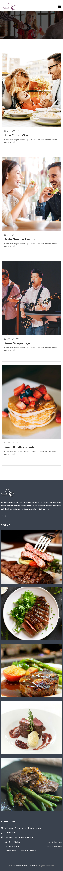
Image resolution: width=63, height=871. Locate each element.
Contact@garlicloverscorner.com (19, 838)
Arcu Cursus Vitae (16, 135)
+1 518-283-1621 (11, 833)
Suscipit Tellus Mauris (19, 447)
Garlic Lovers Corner (25, 866)
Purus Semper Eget (17, 343)
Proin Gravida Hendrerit (21, 239)
